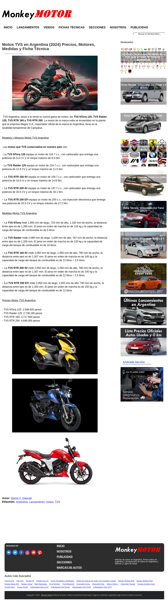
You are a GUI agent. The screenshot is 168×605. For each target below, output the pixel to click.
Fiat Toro (20, 581)
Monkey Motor (46, 595)
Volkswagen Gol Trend (81, 587)
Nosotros (118, 27)
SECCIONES (64, 562)
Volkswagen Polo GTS (102, 587)
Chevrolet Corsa (83, 584)
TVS (57, 501)
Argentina (22, 501)
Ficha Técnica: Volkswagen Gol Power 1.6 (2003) (143, 86)
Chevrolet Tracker (128, 584)
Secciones (97, 27)
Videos (49, 27)
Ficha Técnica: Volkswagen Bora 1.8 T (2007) (143, 240)
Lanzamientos (28, 27)
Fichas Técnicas (71, 27)
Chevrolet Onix (98, 584)
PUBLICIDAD (65, 556)
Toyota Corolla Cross (146, 584)
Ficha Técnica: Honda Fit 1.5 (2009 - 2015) (143, 117)
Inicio (8, 27)
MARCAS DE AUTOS (69, 567)
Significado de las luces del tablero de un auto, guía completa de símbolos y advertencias (144, 57)
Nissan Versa (26, 584)
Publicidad (139, 27)
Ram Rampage (40, 584)
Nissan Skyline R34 (145, 581)
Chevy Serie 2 (112, 584)
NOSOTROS (64, 551)
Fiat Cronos (9, 581)
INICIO (61, 545)
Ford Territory (54, 584)
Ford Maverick (68, 584)
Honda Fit (30, 581)
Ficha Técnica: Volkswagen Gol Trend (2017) (143, 209)
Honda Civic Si (42, 581)
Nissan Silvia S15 (12, 584)
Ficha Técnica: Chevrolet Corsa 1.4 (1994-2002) (143, 178)
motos (49, 501)
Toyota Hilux (10, 587)
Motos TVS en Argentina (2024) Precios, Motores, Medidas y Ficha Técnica (48, 46)
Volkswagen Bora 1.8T (39, 587)
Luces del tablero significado (62, 581)
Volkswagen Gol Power (60, 587)
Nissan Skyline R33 (126, 581)
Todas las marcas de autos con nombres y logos (96, 581)
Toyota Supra (22, 587)
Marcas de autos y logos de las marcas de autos (143, 148)
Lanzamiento (37, 501)
